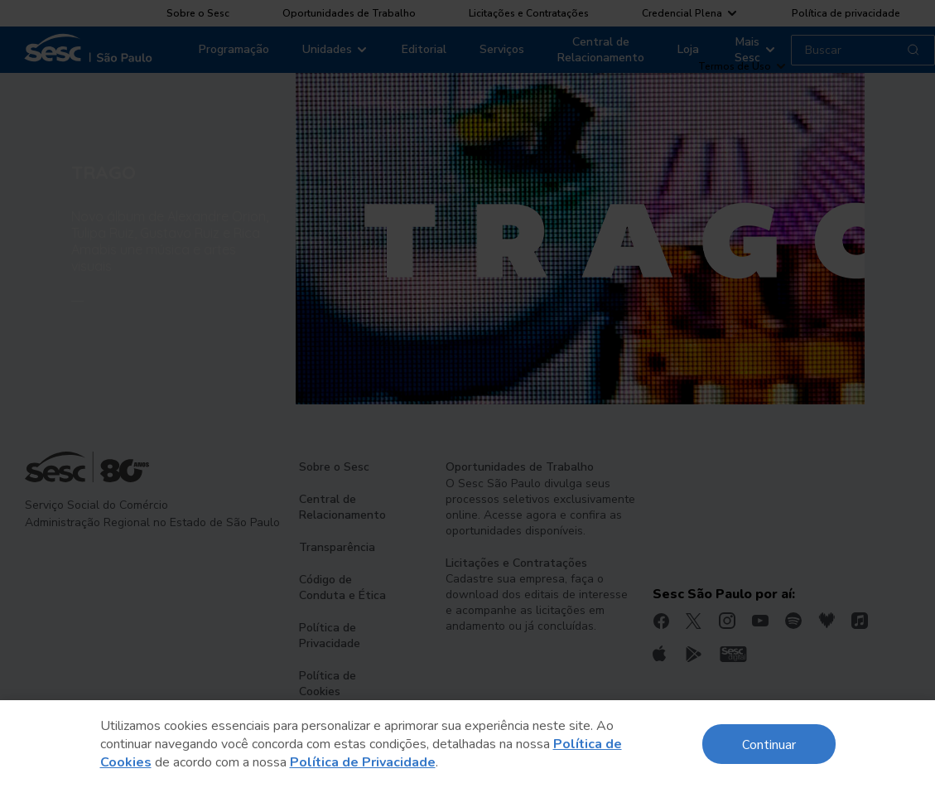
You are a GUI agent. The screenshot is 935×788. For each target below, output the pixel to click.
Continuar (769, 743)
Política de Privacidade (363, 762)
